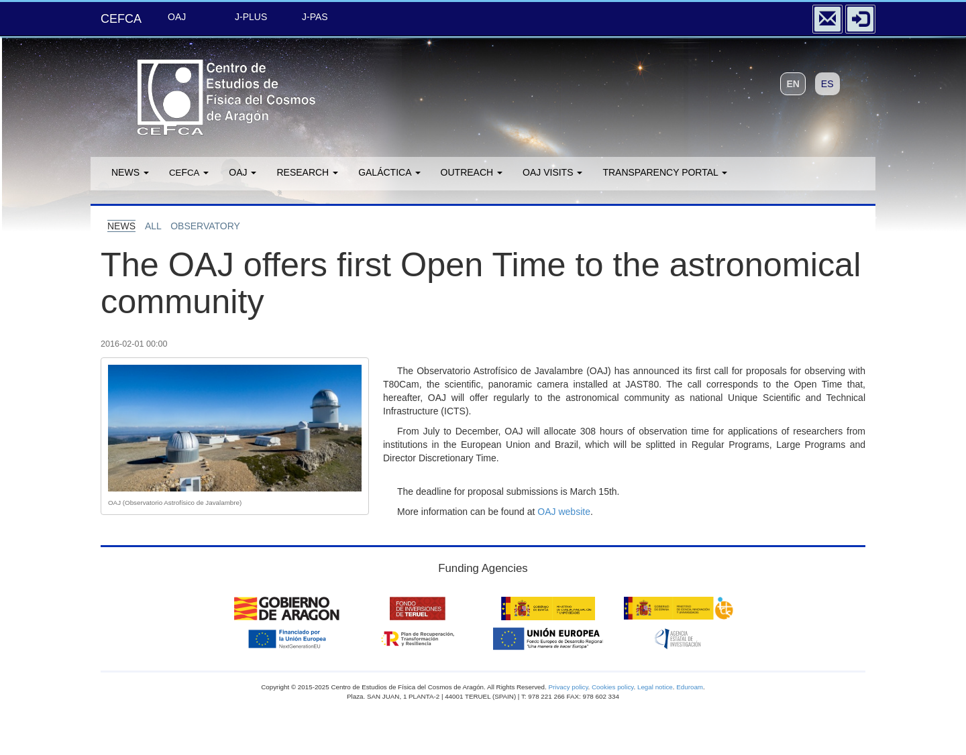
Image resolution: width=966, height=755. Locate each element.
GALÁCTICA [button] (389, 172)
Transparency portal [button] (664, 172)
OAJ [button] (242, 172)
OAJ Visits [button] (552, 172)
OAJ (177, 16)
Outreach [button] (471, 172)
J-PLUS (251, 16)
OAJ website (563, 511)
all (153, 226)
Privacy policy (568, 687)
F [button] (189, 172)
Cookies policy (612, 687)
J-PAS (315, 16)
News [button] (130, 172)
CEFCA (121, 18)
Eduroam (689, 687)
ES (827, 83)
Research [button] (307, 172)
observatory (205, 226)
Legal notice (655, 687)
